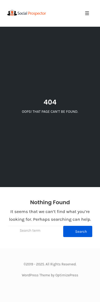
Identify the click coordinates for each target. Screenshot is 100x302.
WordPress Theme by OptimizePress (50, 275)
